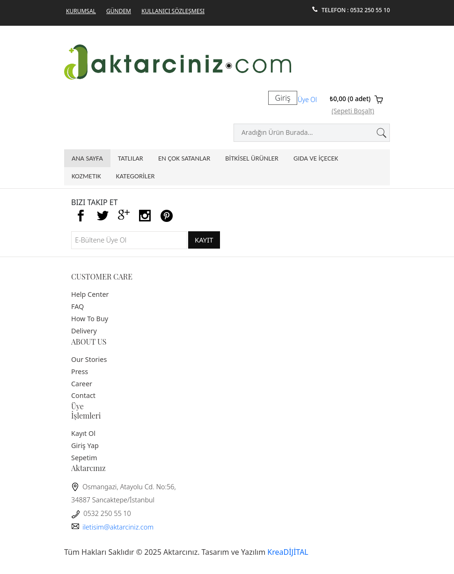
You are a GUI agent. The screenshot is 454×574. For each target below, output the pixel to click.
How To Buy (89, 318)
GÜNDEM (118, 11)
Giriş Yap (85, 445)
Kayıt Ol (83, 433)
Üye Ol (307, 99)
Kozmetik (86, 176)
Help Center (90, 294)
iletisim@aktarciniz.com (112, 526)
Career (81, 383)
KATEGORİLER (135, 176)
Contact (83, 395)
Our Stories (89, 359)
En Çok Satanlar (184, 158)
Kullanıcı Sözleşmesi (173, 11)
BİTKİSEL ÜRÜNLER (251, 158)
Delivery (84, 330)
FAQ (77, 306)
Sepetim (84, 457)
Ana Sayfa (87, 158)
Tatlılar (130, 158)
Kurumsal (81, 11)
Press (79, 371)
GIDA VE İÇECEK (315, 158)
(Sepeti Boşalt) (353, 110)
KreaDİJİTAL (287, 552)
